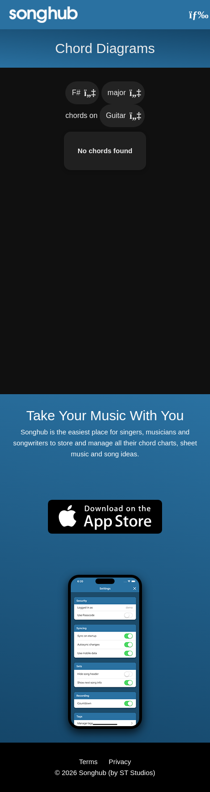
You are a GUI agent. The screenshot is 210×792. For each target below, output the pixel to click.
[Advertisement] (105, 289)
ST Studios (136, 772)
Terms (89, 761)
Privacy (120, 761)
